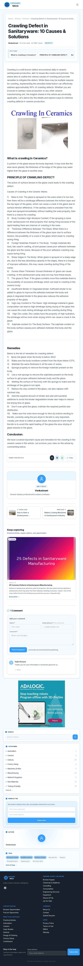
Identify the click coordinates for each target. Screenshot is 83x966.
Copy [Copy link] (70, 458)
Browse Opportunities (11, 909)
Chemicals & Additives (51, 883)
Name (12, 623)
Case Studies (8, 929)
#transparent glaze (12, 861)
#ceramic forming (40, 857)
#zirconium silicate (12, 857)
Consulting (47, 886)
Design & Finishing (10, 935)
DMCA (45, 929)
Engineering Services (51, 892)
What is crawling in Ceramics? (23, 55)
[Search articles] (38, 737)
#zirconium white (38, 861)
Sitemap (46, 932)
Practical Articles (9, 920)
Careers (6, 926)
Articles (18, 19)
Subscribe (41, 820)
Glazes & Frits (48, 898)
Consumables (48, 889)
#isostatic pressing (26, 857)
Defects (26, 19)
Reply (18, 670)
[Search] (75, 737)
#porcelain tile (53, 857)
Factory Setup (8, 938)
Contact (46, 913)
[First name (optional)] (41, 809)
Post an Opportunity (11, 913)
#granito (62, 857)
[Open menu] (77, 4)
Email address (53, 623)
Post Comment (18, 650)
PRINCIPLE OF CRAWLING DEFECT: (53, 55)
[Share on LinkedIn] (57, 457)
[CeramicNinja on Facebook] (5, 888)
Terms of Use (48, 926)
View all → (9, 790)
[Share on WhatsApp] (62, 457)
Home (10, 19)
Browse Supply (49, 880)
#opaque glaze (25, 861)
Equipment (47, 895)
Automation (7, 923)
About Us (46, 909)
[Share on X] (52, 457)
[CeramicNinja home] (21, 877)
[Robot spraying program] (41, 704)
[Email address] (41, 814)
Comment (14, 631)
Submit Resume (49, 916)
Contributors (8, 941)
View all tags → (11, 865)
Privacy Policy (48, 923)
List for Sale (47, 901)
